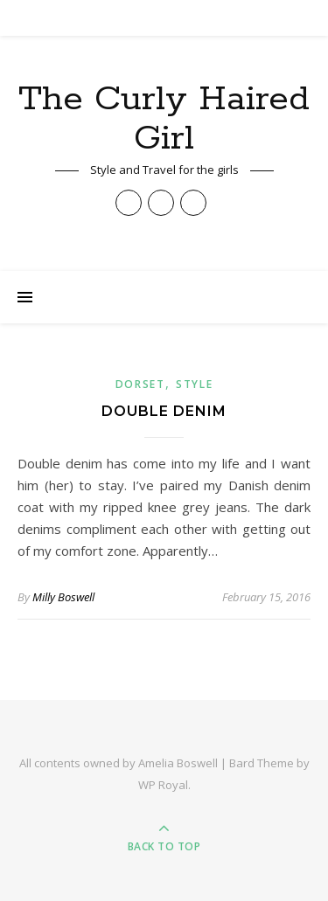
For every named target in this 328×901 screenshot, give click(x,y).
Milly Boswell (63, 597)
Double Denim (164, 411)
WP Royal (163, 785)
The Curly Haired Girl (164, 119)
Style (194, 384)
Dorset (140, 384)
